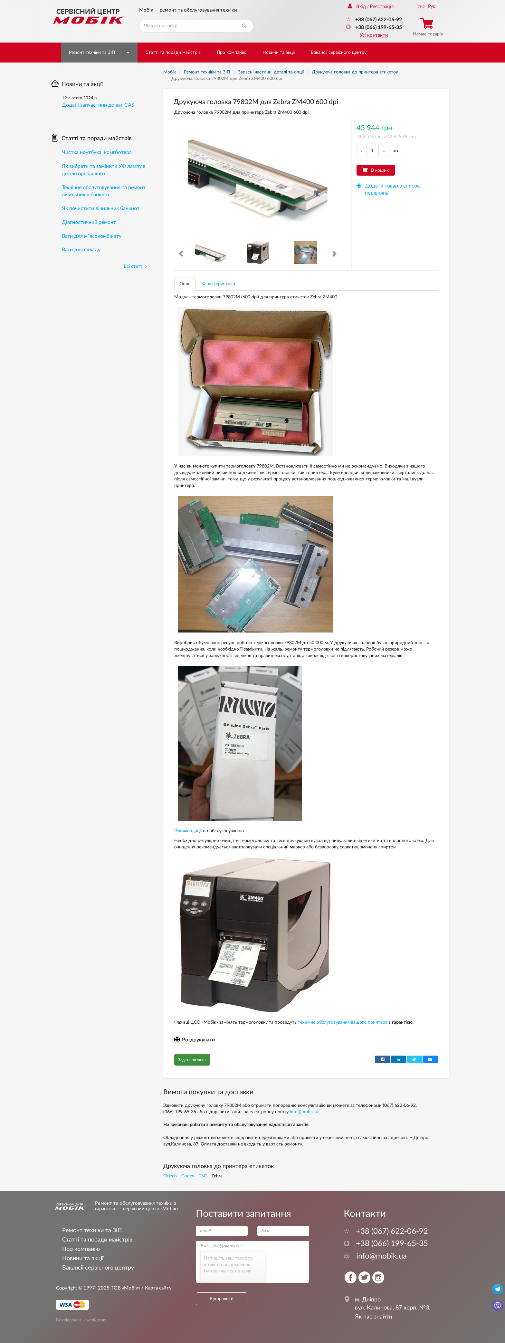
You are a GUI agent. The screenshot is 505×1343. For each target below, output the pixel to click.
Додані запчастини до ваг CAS (98, 105)
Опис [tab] (184, 284)
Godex (187, 1176)
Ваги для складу (81, 249)
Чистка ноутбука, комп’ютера (97, 152)
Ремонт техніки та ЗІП (92, 52)
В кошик (380, 170)
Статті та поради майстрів (173, 52)
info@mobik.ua (304, 1112)
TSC (203, 1176)
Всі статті (135, 266)
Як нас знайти (373, 1317)
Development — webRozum (81, 1320)
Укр (421, 6)
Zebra (217, 1176)
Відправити (221, 1299)
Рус (431, 6)
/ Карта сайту (156, 1288)
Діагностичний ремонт (89, 222)
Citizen (170, 1176)
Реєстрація (382, 6)
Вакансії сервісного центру (339, 52)
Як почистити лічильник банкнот (100, 208)
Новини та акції (278, 52)
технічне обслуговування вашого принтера (342, 1022)
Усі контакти (374, 35)
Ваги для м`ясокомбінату (91, 236)
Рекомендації (188, 831)
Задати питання (192, 1060)
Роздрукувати (194, 1039)
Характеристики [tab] (218, 284)
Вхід (357, 6)
